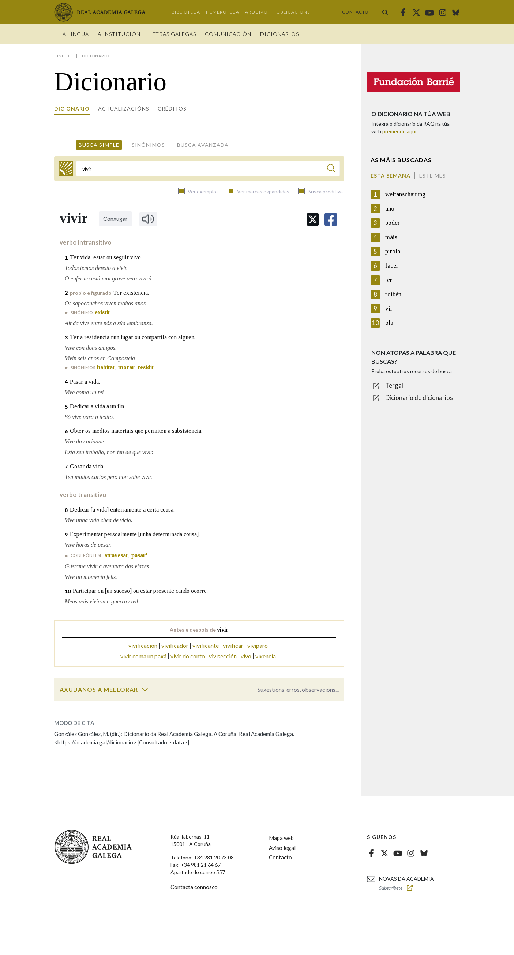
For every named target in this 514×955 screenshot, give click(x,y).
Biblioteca (186, 12)
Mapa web (281, 838)
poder (392, 222)
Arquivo (256, 12)
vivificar (233, 645)
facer (391, 265)
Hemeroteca (222, 12)
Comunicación (228, 34)
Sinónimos (148, 145)
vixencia (265, 656)
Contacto (355, 12)
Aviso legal (282, 847)
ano (389, 208)
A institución (119, 34)
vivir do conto (187, 656)
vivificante (205, 645)
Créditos (172, 108)
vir (389, 308)
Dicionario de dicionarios (419, 397)
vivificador (174, 645)
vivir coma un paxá (143, 656)
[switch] (145, 689)
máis (391, 237)
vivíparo (257, 645)
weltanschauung (405, 194)
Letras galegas (172, 34)
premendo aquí (399, 131)
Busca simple (99, 145)
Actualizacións (123, 108)
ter (388, 279)
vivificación (142, 645)
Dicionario (72, 108)
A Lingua (76, 34)
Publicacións (292, 12)
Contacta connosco (194, 887)
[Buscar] (331, 169)
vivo (246, 656)
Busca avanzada (203, 145)
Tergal (394, 385)
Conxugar (115, 218)
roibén (393, 294)
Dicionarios (279, 34)
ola (389, 322)
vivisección (223, 656)
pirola (392, 251)
